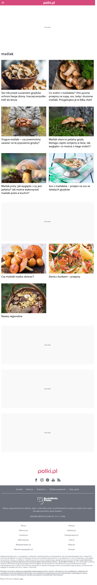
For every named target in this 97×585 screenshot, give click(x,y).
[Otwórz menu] (2, 2)
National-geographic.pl (23, 549)
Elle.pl (23, 525)
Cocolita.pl (23, 535)
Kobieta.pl (71, 530)
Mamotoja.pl (23, 540)
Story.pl (71, 549)
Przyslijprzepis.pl (71, 535)
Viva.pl (71, 540)
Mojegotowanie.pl (23, 544)
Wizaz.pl (71, 544)
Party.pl (72, 525)
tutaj (21, 579)
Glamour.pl (23, 530)
